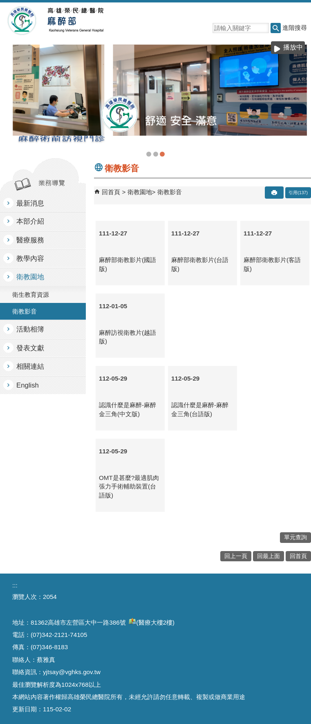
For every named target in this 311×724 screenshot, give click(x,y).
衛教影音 (24, 311)
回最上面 (268, 556)
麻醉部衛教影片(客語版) (272, 264)
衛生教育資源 (30, 294)
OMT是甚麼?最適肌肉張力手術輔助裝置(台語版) (129, 486)
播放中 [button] (293, 47)
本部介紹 (30, 221)
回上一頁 (235, 556)
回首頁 (111, 191)
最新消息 (30, 203)
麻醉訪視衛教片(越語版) (127, 337)
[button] (276, 28)
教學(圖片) (155, 154)
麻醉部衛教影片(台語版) (199, 264)
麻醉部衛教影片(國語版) (127, 264)
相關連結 (30, 366)
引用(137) (298, 192)
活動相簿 (30, 329)
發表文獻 (30, 348)
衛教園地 (30, 277)
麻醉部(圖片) (148, 154)
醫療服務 (30, 240)
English (27, 385)
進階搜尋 (294, 27)
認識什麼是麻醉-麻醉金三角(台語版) (199, 409)
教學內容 (30, 258)
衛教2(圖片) (162, 154)
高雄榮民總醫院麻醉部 (75, 20)
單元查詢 (295, 537)
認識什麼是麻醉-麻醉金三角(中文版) (127, 409)
